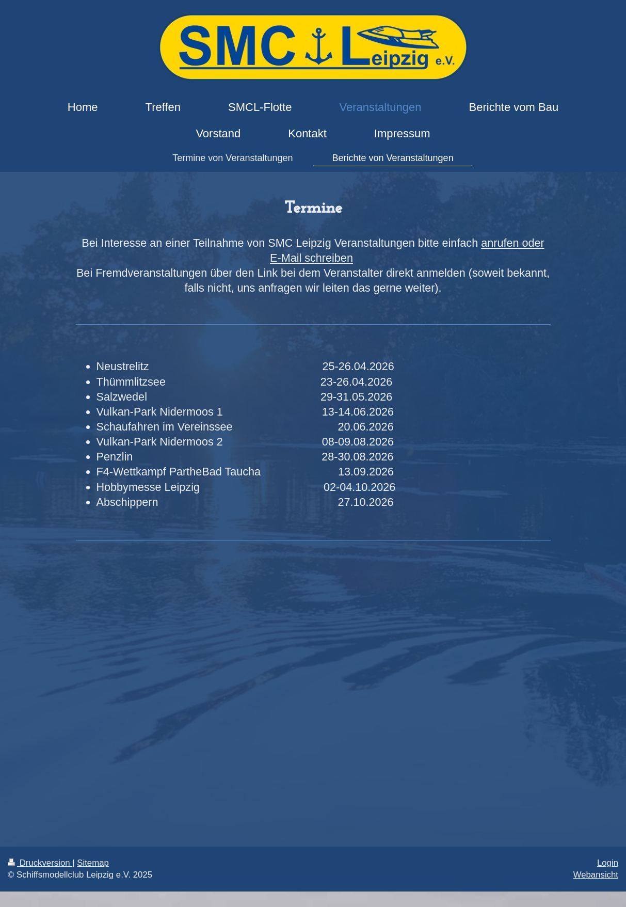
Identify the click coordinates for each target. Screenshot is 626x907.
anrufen (500, 242)
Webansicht (595, 875)
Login (607, 863)
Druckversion (40, 863)
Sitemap (93, 863)
